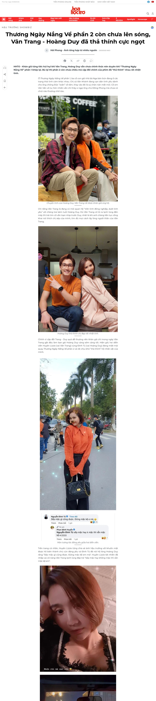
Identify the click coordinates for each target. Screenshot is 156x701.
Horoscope (142, 19)
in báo (84, 60)
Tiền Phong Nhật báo (84, 2)
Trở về (4, 87)
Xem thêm (152, 19)
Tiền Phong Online (62, 2)
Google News (152, 27)
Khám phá (21, 19)
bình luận (91, 60)
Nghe (4, 67)
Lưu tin (4, 81)
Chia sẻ (4, 74)
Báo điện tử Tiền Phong (78, 10)
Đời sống (10, 19)
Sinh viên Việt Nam (106, 2)
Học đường (41, 19)
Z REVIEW (119, 19)
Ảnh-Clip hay (106, 19)
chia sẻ (64, 60)
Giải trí (31, 19)
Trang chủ (4, 19)
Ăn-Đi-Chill (93, 19)
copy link (78, 60)
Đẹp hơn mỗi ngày (56, 19)
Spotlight (131, 19)
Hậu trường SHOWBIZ (74, 19)
